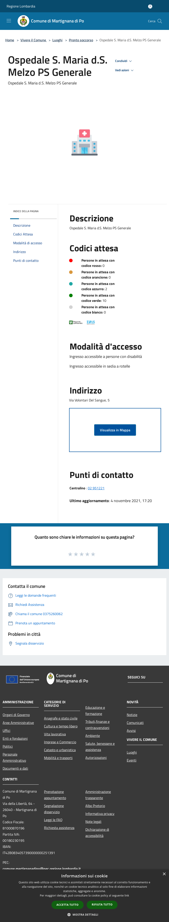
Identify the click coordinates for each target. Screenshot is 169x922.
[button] (84, 914)
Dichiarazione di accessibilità (97, 832)
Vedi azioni (125, 70)
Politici (8, 746)
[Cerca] (159, 21)
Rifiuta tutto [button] (102, 904)
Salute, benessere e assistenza (100, 746)
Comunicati (135, 722)
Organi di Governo (16, 714)
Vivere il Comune (33, 40)
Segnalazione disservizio (54, 808)
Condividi (124, 61)
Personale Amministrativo (14, 757)
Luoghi (57, 40)
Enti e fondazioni (15, 738)
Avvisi (131, 730)
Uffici (6, 730)
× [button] (164, 874)
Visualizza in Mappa (115, 430)
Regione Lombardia (21, 6)
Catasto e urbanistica (60, 750)
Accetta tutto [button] (68, 905)
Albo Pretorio (95, 805)
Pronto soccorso (81, 40)
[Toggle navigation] (8, 20)
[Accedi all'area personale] (150, 6)
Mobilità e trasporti (58, 757)
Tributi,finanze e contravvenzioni (97, 724)
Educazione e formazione (95, 710)
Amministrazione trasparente (98, 794)
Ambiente (92, 735)
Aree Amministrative (18, 722)
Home (9, 40)
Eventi (131, 760)
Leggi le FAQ (53, 819)
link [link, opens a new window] (127, 895)
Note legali (93, 821)
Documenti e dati (15, 768)
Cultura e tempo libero (60, 726)
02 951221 (96, 488)
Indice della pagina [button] (26, 211)
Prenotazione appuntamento (55, 794)
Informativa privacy (99, 813)
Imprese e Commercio (60, 742)
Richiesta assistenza (59, 827)
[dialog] (84, 895)
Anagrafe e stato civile (60, 718)
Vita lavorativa (55, 734)
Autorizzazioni (96, 757)
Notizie (132, 714)
